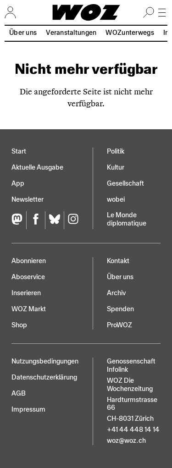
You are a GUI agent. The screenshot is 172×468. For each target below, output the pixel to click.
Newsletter (27, 200)
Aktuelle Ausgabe (37, 167)
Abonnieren (28, 261)
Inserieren (26, 293)
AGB (18, 393)
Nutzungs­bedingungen (44, 361)
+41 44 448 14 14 (133, 430)
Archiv (116, 293)
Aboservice (28, 277)
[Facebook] (35, 220)
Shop (19, 325)
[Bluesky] (54, 220)
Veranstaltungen (71, 33)
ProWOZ (119, 325)
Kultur (115, 167)
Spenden (120, 309)
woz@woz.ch (126, 441)
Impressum (28, 409)
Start (18, 151)
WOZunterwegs (129, 33)
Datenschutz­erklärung (44, 377)
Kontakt (118, 261)
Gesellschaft (125, 183)
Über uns (23, 33)
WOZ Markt (28, 309)
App (17, 183)
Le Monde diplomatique (126, 219)
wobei (116, 200)
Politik (115, 151)
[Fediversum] (18, 220)
